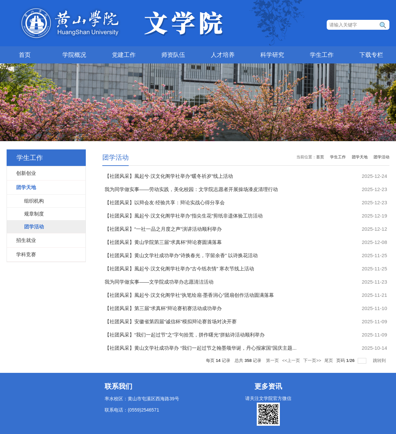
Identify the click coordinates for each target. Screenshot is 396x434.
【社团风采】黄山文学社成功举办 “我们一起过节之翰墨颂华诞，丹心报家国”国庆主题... (201, 348)
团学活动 (381, 157)
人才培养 (223, 55)
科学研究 (272, 55)
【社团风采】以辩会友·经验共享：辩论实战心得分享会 (165, 202)
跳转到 (380, 360)
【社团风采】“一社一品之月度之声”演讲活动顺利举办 (163, 229)
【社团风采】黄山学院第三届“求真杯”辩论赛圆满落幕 (163, 242)
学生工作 (322, 55)
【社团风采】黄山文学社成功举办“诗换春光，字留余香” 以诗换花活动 (181, 255)
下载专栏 (371, 55)
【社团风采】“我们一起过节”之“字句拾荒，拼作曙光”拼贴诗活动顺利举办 (185, 334)
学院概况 (74, 55)
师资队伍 (173, 55)
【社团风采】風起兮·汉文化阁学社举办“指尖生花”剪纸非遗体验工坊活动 (184, 215)
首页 (25, 55)
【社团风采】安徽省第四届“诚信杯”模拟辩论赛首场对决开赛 (171, 321)
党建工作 (124, 55)
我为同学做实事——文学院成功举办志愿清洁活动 (159, 282)
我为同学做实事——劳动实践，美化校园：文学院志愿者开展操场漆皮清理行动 (191, 189)
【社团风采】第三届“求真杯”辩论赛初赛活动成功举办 (163, 308)
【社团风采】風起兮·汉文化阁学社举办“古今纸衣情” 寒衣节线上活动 (179, 268)
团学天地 (360, 157)
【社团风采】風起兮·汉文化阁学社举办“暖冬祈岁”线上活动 (169, 176)
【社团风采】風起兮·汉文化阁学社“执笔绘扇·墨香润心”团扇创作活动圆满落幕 (189, 295)
